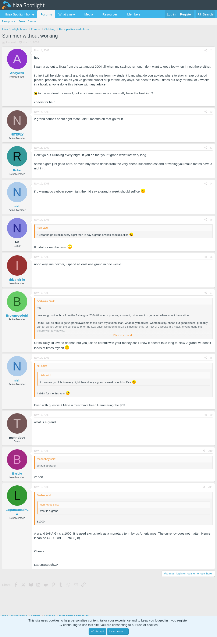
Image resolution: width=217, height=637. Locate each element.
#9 (211, 414)
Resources (110, 14)
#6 (211, 257)
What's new (66, 14)
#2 (211, 111)
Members (133, 14)
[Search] (205, 14)
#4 (211, 183)
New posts (8, 21)
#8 (211, 357)
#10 (210, 451)
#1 (211, 50)
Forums (46, 14)
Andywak (11, 42)
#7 (211, 293)
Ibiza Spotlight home (19, 14)
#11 (210, 487)
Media (88, 14)
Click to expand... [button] (123, 335)
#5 (211, 219)
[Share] (205, 50)
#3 (211, 147)
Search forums (27, 21)
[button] (78, 14)
